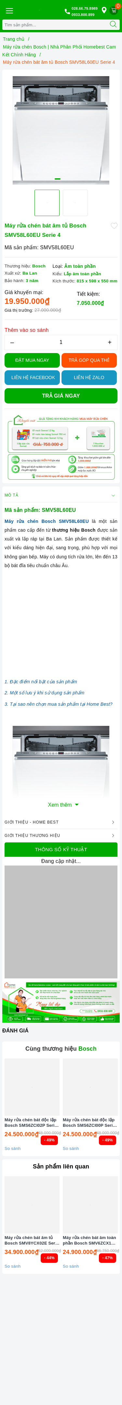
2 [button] (64, 179)
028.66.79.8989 (85, 8)
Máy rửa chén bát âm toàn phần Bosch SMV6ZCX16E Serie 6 (89, 1240)
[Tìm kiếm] (113, 25)
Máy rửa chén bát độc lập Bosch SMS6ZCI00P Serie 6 (89, 1122)
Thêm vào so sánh (27, 330)
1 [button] (58, 179)
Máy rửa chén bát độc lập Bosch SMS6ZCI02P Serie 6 (31, 1122)
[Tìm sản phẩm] (54, 25)
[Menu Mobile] (9, 10)
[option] (61, 128)
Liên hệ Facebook (33, 377)
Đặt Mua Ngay (32, 360)
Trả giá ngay (61, 396)
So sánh (12, 1148)
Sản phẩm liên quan (61, 1166)
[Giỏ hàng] (113, 10)
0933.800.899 (83, 15)
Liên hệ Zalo (89, 377)
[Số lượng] (61, 342)
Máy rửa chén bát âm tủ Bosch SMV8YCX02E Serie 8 (32, 1240)
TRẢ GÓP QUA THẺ (89, 360)
